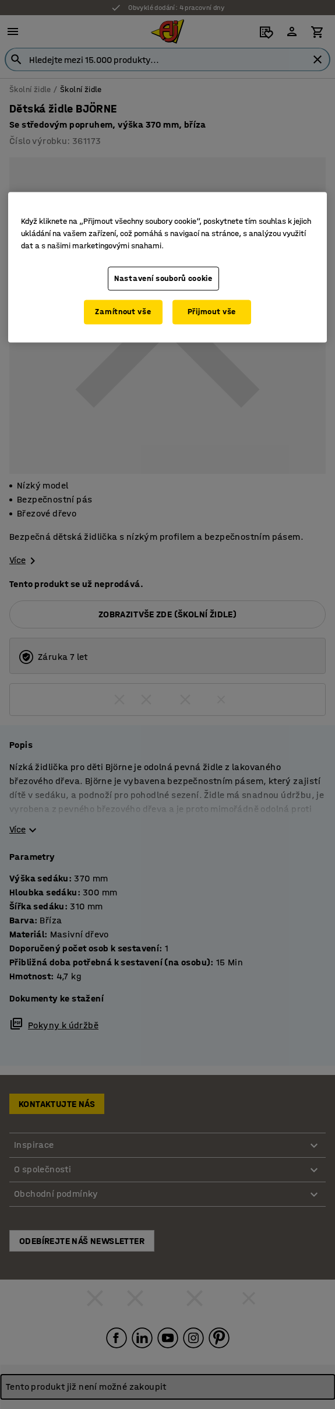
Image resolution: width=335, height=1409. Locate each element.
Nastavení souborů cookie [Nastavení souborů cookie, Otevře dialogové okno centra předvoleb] (163, 278)
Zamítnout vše (123, 312)
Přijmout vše (212, 312)
